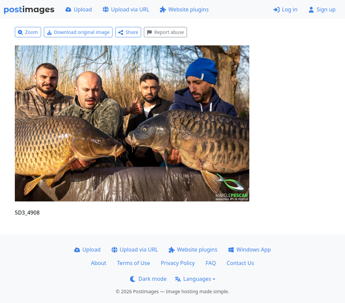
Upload (78, 9)
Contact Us (240, 263)
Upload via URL (126, 9)
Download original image (78, 32)
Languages (193, 278)
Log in (285, 9)
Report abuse (165, 32)
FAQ (211, 263)
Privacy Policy (178, 263)
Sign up (322, 9)
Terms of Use (133, 263)
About (98, 263)
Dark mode (148, 278)
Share (128, 32)
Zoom (28, 32)
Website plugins (184, 9)
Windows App (249, 249)
